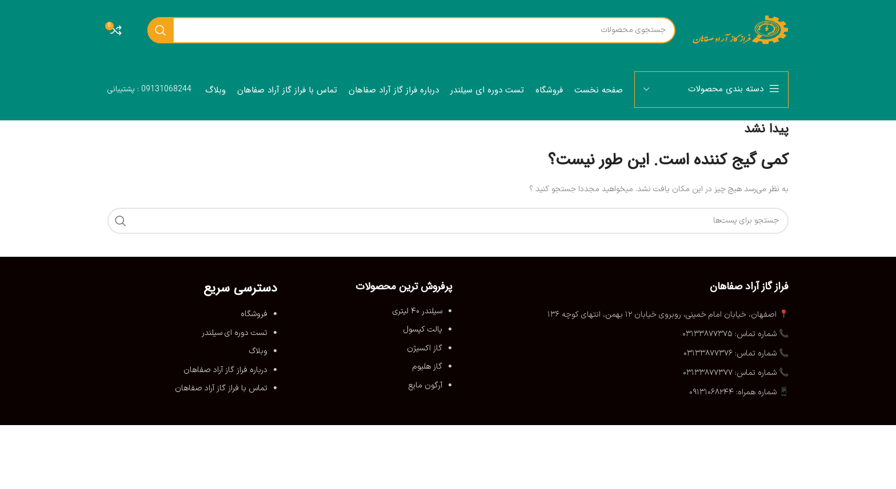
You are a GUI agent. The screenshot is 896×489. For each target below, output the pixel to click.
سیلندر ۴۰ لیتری (417, 311)
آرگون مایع (425, 385)
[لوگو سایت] (741, 29)
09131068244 (166, 89)
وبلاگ (258, 351)
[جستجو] (411, 30)
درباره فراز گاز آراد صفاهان (225, 370)
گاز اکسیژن (424, 348)
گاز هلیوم (427, 367)
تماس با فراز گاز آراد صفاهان (221, 388)
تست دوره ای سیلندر (234, 333)
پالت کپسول (422, 330)
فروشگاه (254, 314)
